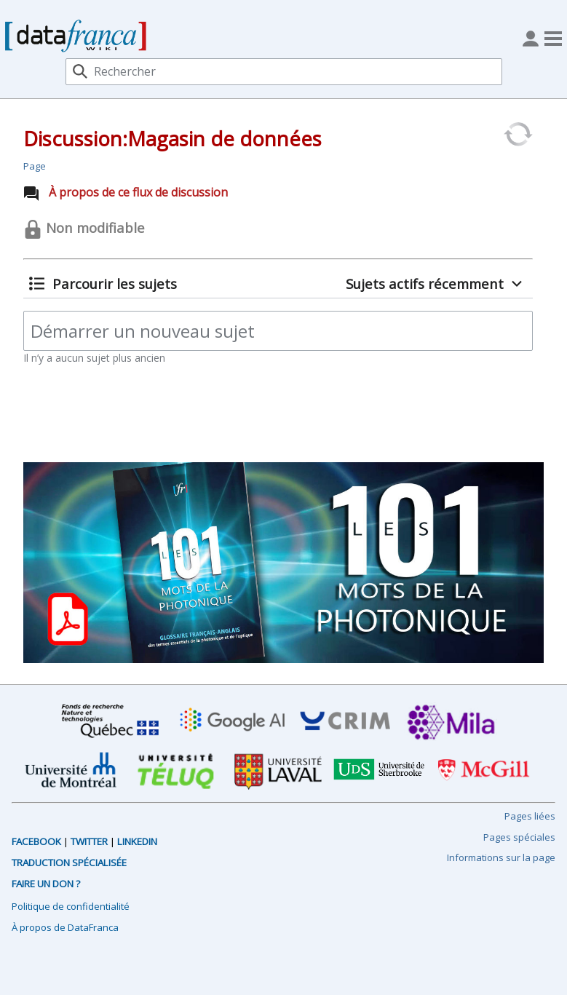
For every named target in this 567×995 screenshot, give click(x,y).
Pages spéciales (519, 837)
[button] (102, 284)
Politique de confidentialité (71, 906)
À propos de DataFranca (65, 927)
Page (34, 166)
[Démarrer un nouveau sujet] (278, 331)
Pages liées (529, 815)
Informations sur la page (501, 857)
